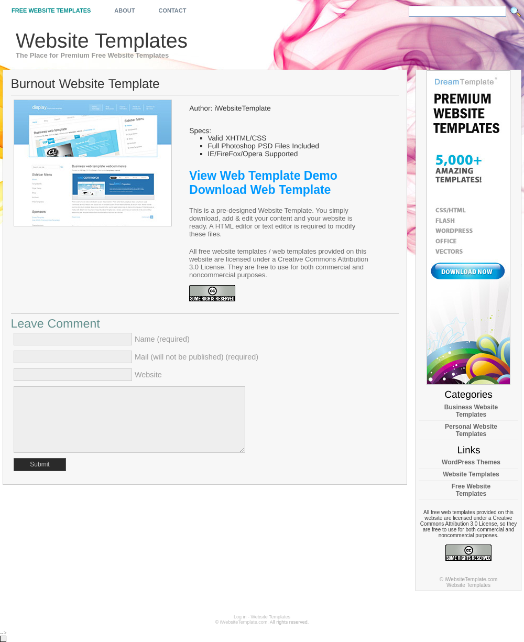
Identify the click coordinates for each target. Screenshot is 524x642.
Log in (240, 616)
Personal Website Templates (471, 430)
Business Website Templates (471, 411)
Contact (172, 10)
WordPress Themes (471, 462)
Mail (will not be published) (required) (196, 357)
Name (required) (162, 339)
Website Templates (471, 474)
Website (148, 375)
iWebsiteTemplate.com (243, 622)
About (124, 10)
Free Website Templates (51, 10)
